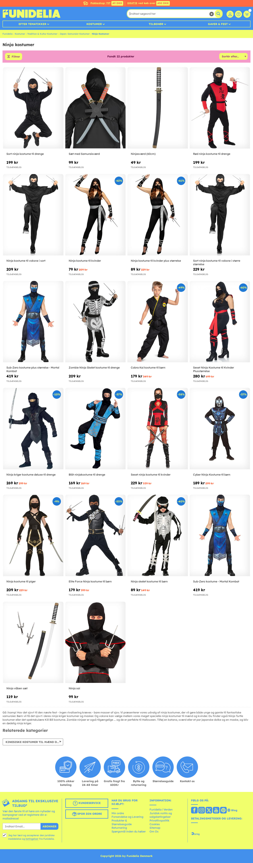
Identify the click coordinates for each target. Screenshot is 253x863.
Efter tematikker (32, 24)
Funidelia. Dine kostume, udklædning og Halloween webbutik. (31, 14)
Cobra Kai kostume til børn (148, 367)
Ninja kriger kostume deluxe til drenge (31, 474)
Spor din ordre (87, 814)
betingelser (32, 838)
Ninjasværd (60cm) (143, 153)
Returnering (119, 827)
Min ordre (118, 813)
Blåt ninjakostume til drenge (87, 474)
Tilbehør (156, 24)
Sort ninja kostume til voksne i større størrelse (216, 262)
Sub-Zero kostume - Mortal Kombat (216, 581)
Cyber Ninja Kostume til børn (211, 474)
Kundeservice (87, 803)
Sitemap (155, 827)
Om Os (154, 831)
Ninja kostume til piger (21, 581)
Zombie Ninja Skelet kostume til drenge (94, 367)
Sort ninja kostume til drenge (25, 153)
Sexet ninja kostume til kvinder (150, 474)
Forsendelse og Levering (127, 816)
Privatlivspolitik (159, 820)
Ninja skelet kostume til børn (149, 581)
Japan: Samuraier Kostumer (75, 33)
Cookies (155, 824)
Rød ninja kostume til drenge (211, 153)
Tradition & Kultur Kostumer (42, 33)
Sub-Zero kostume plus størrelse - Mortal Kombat (32, 369)
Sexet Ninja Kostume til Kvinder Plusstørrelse (213, 369)
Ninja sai (74, 688)
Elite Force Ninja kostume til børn (90, 581)
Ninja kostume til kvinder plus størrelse (156, 260)
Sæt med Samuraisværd (84, 153)
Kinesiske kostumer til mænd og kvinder (34, 742)
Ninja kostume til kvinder (85, 260)
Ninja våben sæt (17, 688)
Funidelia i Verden (161, 809)
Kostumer (94, 24)
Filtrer (16, 56)
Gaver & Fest (218, 24)
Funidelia (7, 33)
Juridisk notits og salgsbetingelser (161, 815)
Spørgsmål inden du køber (129, 831)
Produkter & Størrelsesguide (122, 822)
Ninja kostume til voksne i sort (25, 260)
